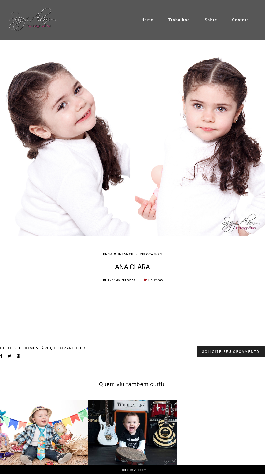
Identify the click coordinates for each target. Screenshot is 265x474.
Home (147, 20)
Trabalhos (179, 20)
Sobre (211, 20)
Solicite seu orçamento (231, 352)
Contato (240, 20)
